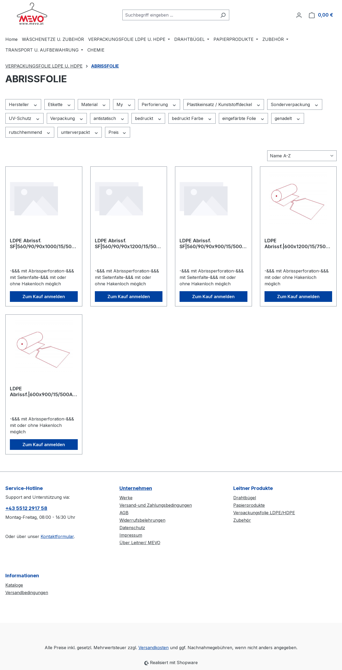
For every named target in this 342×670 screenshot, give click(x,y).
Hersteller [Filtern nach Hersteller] (23, 104)
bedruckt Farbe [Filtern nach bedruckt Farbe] (192, 118)
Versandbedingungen (26, 592)
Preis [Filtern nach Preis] (117, 132)
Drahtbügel (244, 497)
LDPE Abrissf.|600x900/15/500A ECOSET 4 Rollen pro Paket (41, 392)
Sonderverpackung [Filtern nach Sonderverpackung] (295, 104)
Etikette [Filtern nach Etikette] (59, 104)
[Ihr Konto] (299, 15)
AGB (124, 512)
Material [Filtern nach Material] (93, 104)
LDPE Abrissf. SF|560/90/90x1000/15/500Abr (42, 244)
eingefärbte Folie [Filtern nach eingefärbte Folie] (243, 118)
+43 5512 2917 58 (26, 508)
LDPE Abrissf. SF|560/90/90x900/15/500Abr (213, 244)
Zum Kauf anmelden (43, 296)
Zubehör (242, 520)
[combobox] (169, 15)
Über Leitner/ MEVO (139, 542)
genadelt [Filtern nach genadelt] (288, 118)
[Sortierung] (302, 155)
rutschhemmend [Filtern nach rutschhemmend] (30, 132)
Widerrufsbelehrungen (142, 520)
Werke (126, 497)
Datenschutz (132, 527)
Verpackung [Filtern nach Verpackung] (67, 118)
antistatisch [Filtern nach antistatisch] (109, 118)
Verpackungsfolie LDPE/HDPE (264, 512)
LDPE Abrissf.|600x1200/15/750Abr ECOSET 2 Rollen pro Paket (298, 244)
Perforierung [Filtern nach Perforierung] (159, 104)
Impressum (130, 535)
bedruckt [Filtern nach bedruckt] (148, 118)
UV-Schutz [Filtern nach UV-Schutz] (24, 118)
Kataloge (14, 585)
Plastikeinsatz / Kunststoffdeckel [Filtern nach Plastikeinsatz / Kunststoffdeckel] (224, 104)
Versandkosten (153, 647)
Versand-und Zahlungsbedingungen (155, 505)
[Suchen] (223, 15)
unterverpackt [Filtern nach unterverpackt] (80, 132)
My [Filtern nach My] (124, 104)
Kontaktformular (57, 536)
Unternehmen (135, 488)
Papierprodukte (249, 505)
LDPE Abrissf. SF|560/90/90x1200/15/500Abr (127, 244)
